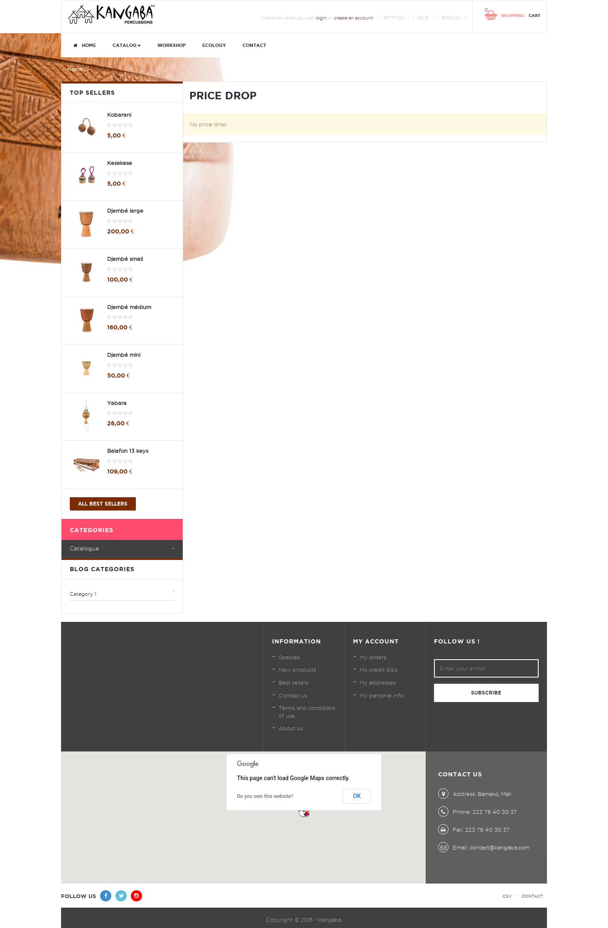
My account (376, 641)
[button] (304, 811)
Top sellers (92, 92)
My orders (373, 657)
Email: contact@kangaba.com (484, 847)
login (321, 17)
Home (75, 69)
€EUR (423, 17)
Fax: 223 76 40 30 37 (474, 829)
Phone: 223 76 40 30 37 (477, 812)
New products (297, 670)
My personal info (381, 695)
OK (357, 796)
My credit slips (378, 670)
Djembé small (125, 259)
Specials (289, 657)
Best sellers (293, 682)
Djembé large (125, 211)
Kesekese (119, 163)
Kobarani (119, 115)
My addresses (378, 682)
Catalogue (84, 548)
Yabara (117, 403)
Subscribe (486, 692)
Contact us (293, 695)
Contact (532, 896)
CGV (507, 896)
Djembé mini (123, 355)
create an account (353, 17)
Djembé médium (129, 307)
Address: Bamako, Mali (474, 794)
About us (291, 728)
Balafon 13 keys (127, 451)
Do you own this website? (265, 796)
